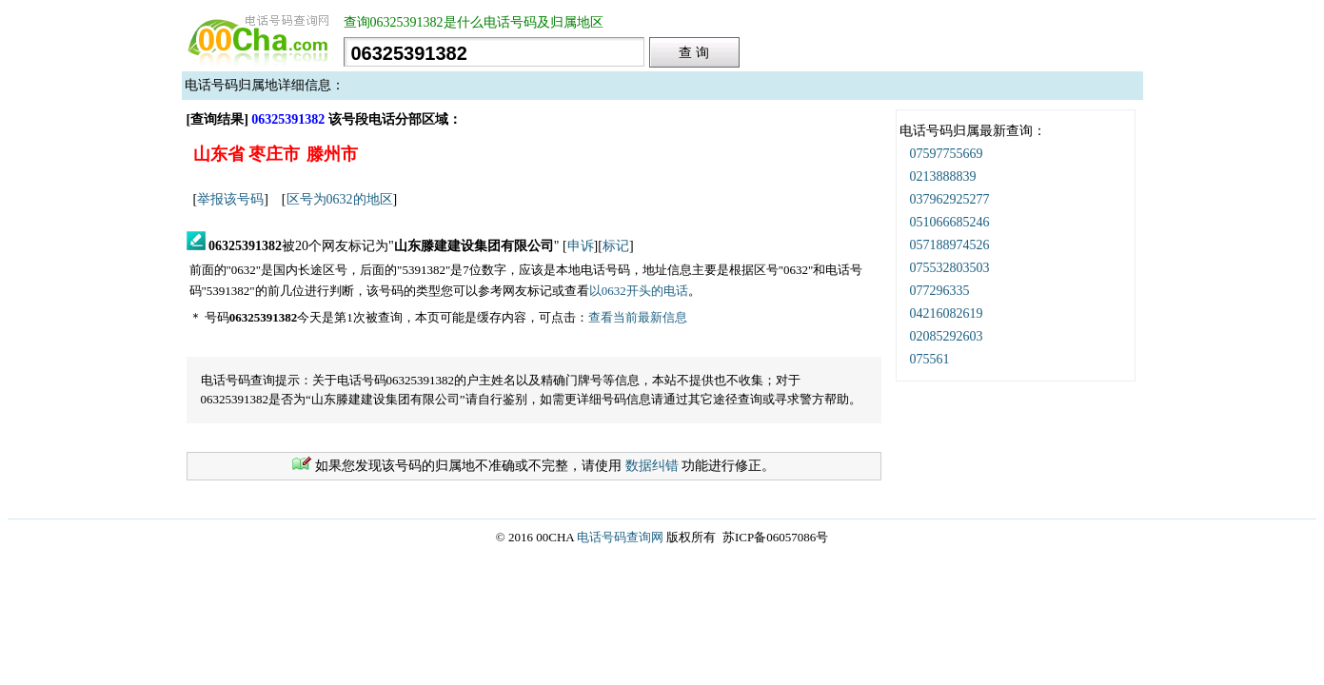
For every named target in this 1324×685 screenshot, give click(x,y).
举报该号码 (230, 199)
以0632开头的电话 (638, 291)
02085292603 (946, 336)
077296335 (940, 291)
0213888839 (943, 176)
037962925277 (950, 199)
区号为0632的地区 (340, 199)
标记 (616, 246)
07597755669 (946, 154)
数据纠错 (652, 466)
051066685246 (950, 222)
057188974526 (950, 245)
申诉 (580, 246)
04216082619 (946, 313)
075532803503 (950, 268)
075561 (930, 359)
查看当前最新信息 (637, 317)
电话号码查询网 (620, 537)
